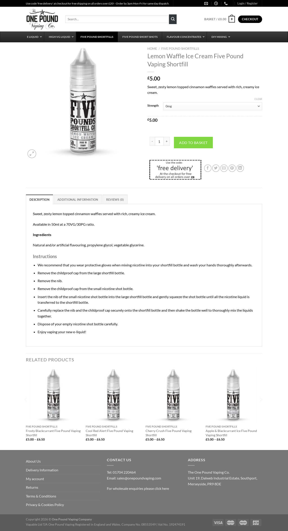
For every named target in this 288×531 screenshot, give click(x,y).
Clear (258, 98)
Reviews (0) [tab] (115, 199)
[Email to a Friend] (224, 168)
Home (152, 48)
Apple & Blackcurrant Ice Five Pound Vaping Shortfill (231, 433)
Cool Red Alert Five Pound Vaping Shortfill (109, 433)
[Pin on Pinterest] (232, 168)
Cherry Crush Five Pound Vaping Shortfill (168, 433)
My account (35, 479)
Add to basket (193, 142)
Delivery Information (42, 470)
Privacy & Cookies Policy (45, 504)
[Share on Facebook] (208, 168)
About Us (33, 461)
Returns (32, 487)
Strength (153, 105)
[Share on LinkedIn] (240, 168)
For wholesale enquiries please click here (138, 488)
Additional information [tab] (77, 199)
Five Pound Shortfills (180, 48)
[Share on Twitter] (216, 168)
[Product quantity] (159, 141)
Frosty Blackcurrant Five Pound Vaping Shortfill (53, 433)
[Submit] (173, 19)
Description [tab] (39, 199)
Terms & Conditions (41, 496)
